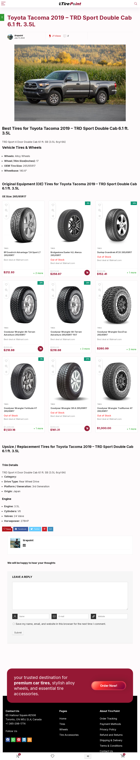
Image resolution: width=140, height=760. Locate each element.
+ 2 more (38, 273)
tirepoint (18, 35)
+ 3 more (85, 348)
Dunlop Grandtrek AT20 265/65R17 (114, 252)
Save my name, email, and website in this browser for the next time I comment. (61, 623)
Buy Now (87, 272)
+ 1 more (131, 272)
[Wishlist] (52, 756)
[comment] (70, 596)
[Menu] (3, 3)
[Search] (135, 3)
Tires (6, 248)
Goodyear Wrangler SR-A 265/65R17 (69, 408)
